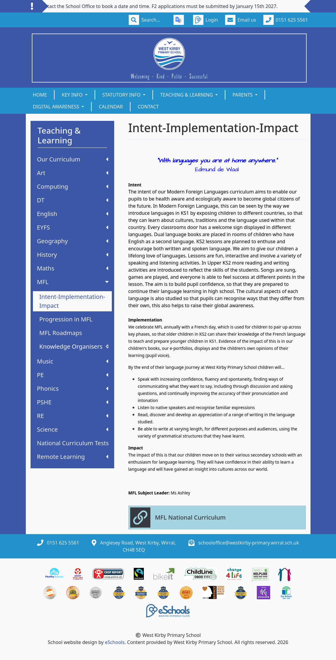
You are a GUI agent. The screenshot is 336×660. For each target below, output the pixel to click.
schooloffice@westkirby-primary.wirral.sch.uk (248, 542)
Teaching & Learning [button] (187, 95)
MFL (73, 282)
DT (72, 200)
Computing (72, 186)
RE (72, 416)
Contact (148, 106)
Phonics (72, 389)
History (72, 255)
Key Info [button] (73, 95)
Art (72, 173)
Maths (72, 268)
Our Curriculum (72, 159)
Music (72, 361)
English (72, 214)
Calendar (111, 106)
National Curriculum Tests (73, 443)
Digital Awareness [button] (56, 106)
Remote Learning (72, 457)
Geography (72, 241)
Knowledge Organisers (73, 346)
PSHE (72, 402)
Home (40, 95)
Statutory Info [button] (122, 95)
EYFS (72, 227)
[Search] (154, 20)
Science (72, 429)
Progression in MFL (66, 319)
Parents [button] (243, 95)
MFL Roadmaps (60, 333)
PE (72, 375)
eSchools (115, 642)
